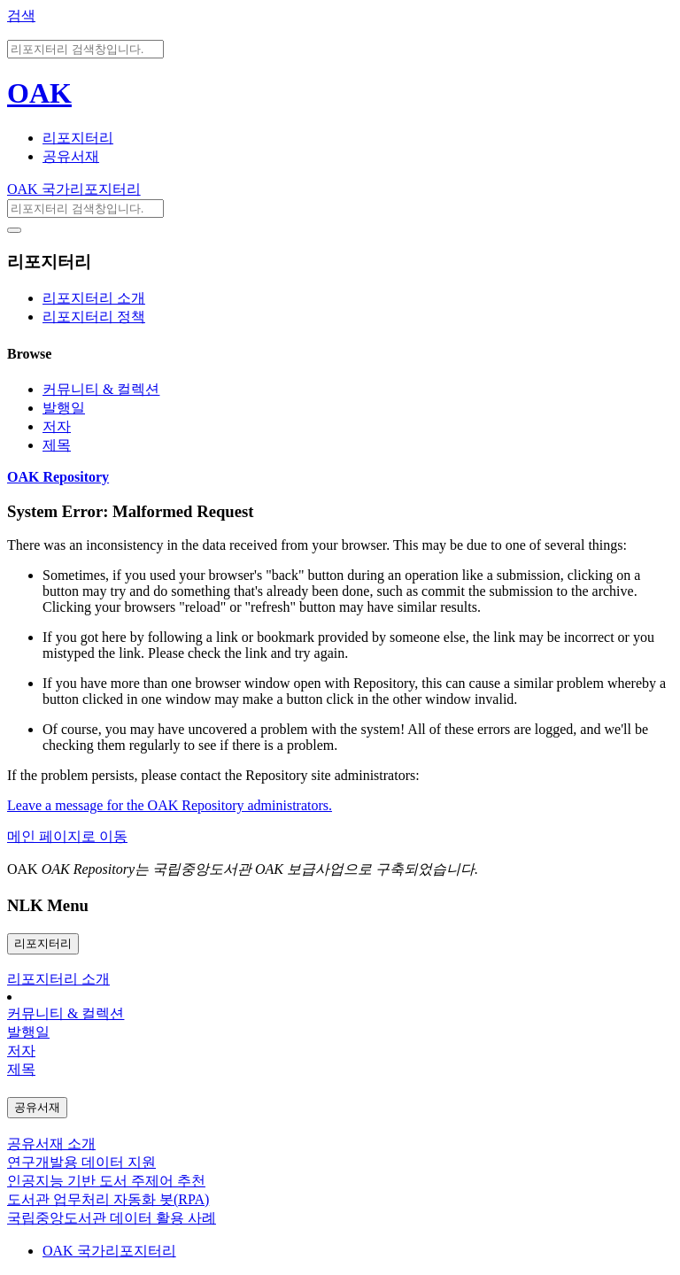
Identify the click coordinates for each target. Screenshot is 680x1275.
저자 (56, 426)
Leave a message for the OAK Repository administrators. (169, 805)
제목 (56, 444)
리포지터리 (77, 137)
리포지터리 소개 (93, 297)
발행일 (63, 407)
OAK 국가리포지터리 (74, 189)
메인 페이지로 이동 (67, 836)
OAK (39, 93)
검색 (21, 15)
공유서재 (70, 156)
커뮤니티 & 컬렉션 (100, 389)
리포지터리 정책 (93, 316)
